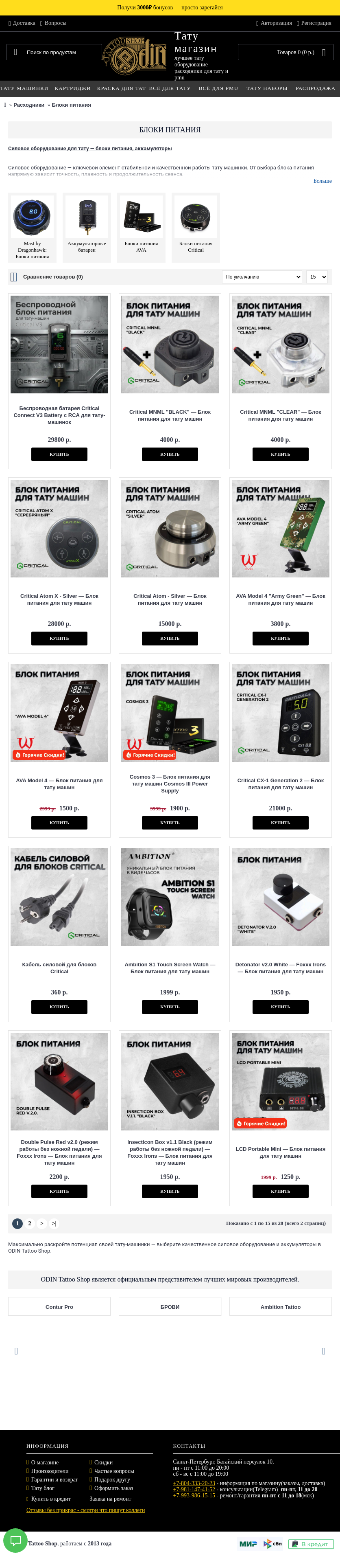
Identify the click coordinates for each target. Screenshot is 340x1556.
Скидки (103, 1462)
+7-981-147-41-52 (194, 1489)
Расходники (28, 105)
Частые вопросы (114, 1471)
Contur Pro (59, 1307)
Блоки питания (71, 105)
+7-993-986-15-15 (194, 1495)
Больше (323, 181)
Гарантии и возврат (54, 1480)
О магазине (45, 1462)
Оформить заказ (113, 1488)
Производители (50, 1471)
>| (54, 1223)
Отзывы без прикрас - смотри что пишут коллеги (85, 1510)
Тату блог (42, 1488)
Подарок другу (112, 1480)
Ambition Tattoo (281, 1307)
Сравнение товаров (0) (53, 277)
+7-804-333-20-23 (194, 1483)
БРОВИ (170, 1307)
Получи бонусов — (169, 7)
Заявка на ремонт (110, 1499)
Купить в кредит (48, 1499)
